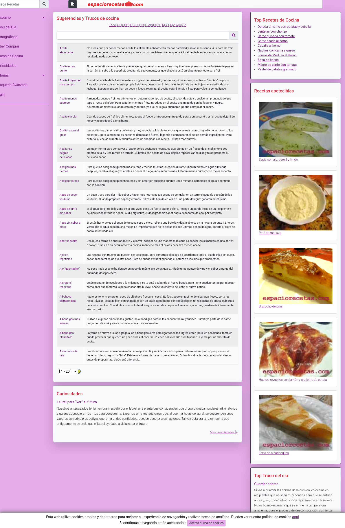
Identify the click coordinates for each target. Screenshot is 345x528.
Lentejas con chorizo (274, 31)
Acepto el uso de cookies (206, 523)
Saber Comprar (14, 46)
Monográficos (13, 37)
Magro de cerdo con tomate (279, 65)
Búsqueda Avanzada (18, 85)
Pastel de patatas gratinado (279, 69)
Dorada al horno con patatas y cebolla (286, 27)
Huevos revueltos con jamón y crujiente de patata (295, 373)
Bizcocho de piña (272, 302)
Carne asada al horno (275, 41)
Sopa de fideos (270, 60)
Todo (116, 25)
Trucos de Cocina (15, 56)
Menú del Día (12, 27)
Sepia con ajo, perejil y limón (280, 158)
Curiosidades (12, 66)
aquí (295, 517)
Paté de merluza (272, 230)
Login (6, 94)
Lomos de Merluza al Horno (279, 55)
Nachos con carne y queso (278, 50)
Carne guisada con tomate (278, 36)
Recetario (9, 17)
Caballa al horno (271, 46)
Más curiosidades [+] (226, 436)
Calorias (8, 75)
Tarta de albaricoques (276, 445)
